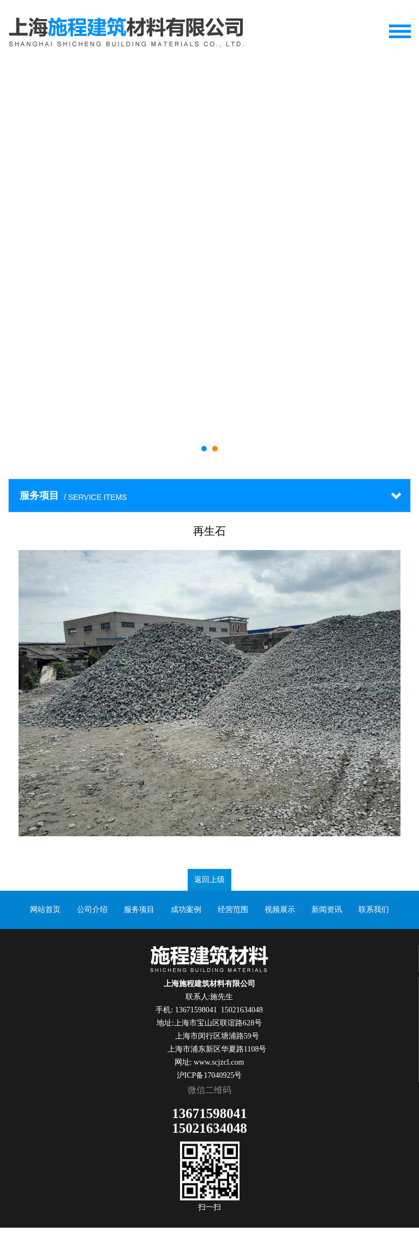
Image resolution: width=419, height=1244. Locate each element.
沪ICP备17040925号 (209, 1075)
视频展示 (280, 909)
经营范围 (233, 909)
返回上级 (209, 879)
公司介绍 (92, 909)
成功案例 (186, 909)
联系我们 (373, 909)
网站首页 (45, 909)
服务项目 (139, 909)
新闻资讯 (327, 909)
